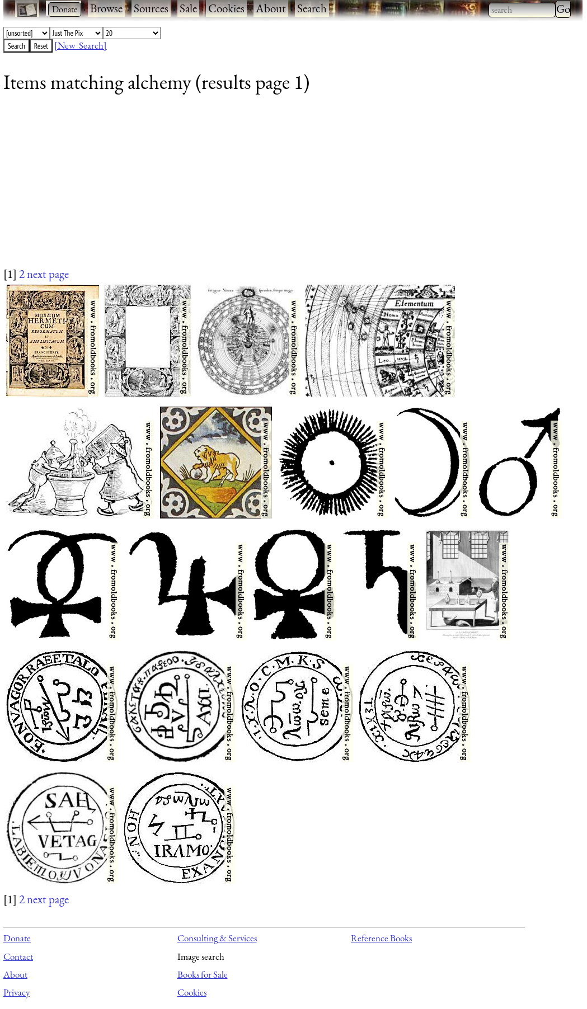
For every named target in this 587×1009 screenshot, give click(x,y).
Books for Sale (202, 974)
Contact (18, 956)
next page (48, 273)
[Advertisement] (286, 187)
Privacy (16, 992)
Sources (151, 8)
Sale (188, 8)
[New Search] (80, 45)
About (271, 8)
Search (312, 8)
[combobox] (522, 10)
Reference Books (381, 938)
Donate (17, 938)
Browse (106, 8)
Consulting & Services (217, 938)
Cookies (226, 8)
